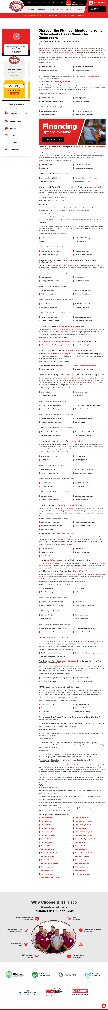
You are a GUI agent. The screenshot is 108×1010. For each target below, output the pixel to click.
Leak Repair (96, 332)
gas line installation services (47, 594)
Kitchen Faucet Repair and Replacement (55, 490)
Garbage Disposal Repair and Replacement (56, 486)
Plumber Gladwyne (47, 1001)
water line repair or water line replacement (65, 410)
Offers (44, 2)
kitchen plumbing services (65, 474)
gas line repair (97, 591)
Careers (29, 2)
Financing (55, 2)
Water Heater (79, 716)
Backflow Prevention (56, 705)
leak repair (42, 340)
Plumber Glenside (47, 1005)
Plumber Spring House (83, 1005)
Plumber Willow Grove (82, 1008)
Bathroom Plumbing (75, 495)
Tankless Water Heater (48, 782)
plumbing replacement (93, 298)
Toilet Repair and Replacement (85, 510)
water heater (93, 724)
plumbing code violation (66, 653)
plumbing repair (43, 87)
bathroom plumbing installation (65, 499)
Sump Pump (64, 520)
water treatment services (52, 811)
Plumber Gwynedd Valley (49, 1008)
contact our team (92, 76)
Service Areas (36, 3)
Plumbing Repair (61, 82)
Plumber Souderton (82, 1001)
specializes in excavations (65, 684)
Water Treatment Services (63, 806)
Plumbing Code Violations (69, 650)
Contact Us (61, 3)
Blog (49, 2)
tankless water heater (98, 786)
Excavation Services (67, 678)
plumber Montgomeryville (81, 50)
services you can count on (67, 53)
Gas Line (78, 586)
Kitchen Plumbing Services (70, 471)
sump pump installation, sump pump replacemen (77, 525)
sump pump (65, 523)
